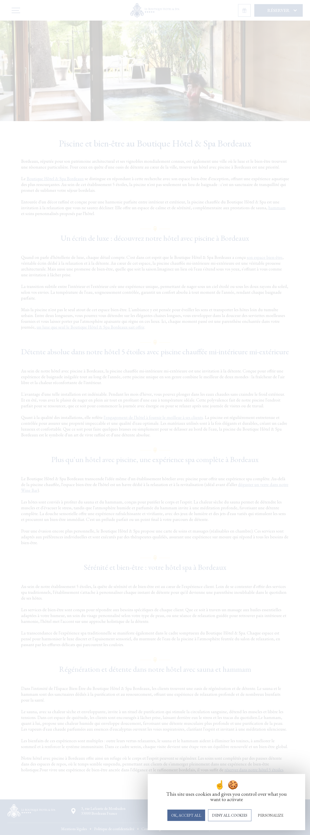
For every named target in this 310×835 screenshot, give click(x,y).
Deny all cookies (229, 815)
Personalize (270, 815)
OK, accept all (186, 815)
